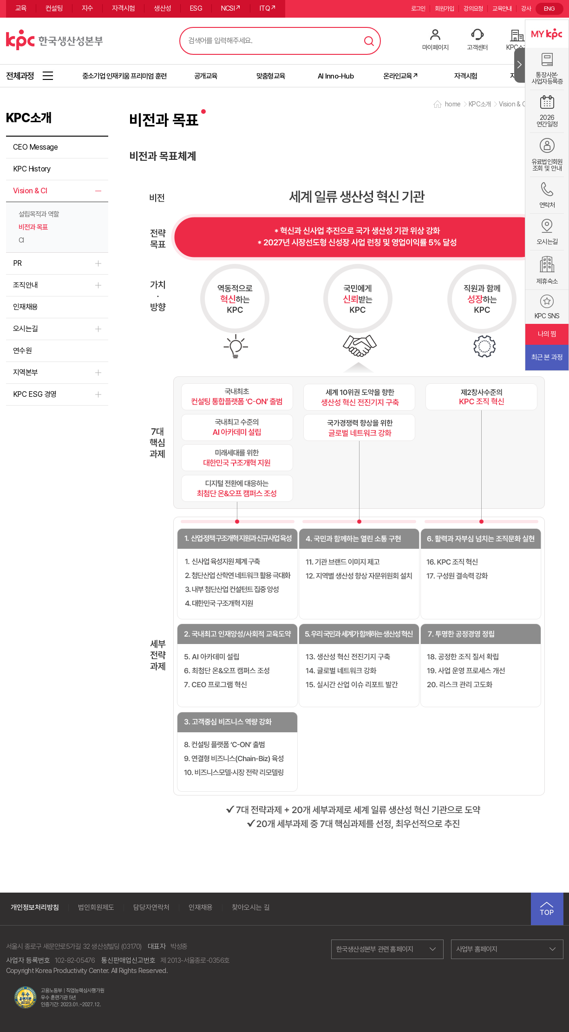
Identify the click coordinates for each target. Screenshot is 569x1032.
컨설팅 (54, 8)
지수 (87, 8)
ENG (549, 8)
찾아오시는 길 (251, 907)
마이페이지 (435, 47)
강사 (526, 8)
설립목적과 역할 (39, 214)
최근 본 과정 (547, 357)
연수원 (22, 350)
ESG (196, 8)
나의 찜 (547, 334)
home (452, 104)
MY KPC (547, 34)
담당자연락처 (151, 907)
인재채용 (25, 306)
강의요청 (473, 8)
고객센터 (477, 47)
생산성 (162, 8)
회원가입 (444, 8)
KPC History (32, 168)
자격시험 (123, 8)
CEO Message (35, 147)
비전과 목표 (33, 227)
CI (21, 240)
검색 (369, 41)
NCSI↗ (231, 8)
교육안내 (501, 8)
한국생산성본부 (54, 38)
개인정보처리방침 (35, 907)
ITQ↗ (268, 8)
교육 (21, 8)
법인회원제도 (96, 907)
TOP (547, 909)
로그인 (418, 8)
